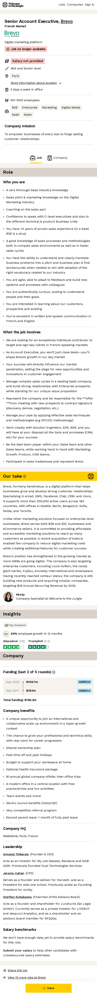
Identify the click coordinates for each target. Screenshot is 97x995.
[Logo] (12, 4)
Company (57, 158)
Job (36, 158)
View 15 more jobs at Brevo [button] (24, 977)
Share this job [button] (15, 970)
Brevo (67, 21)
